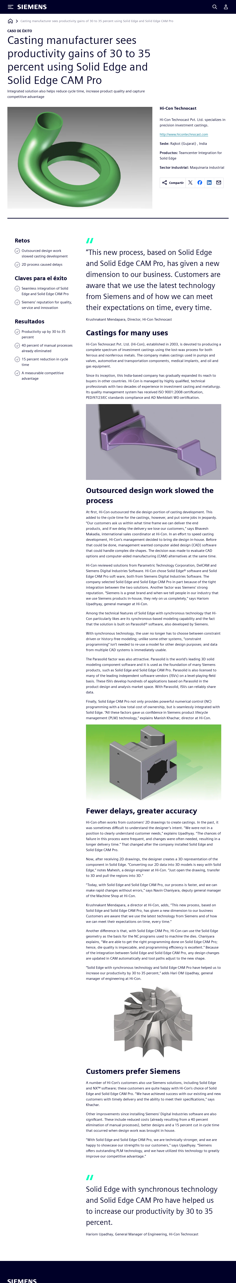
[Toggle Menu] (10, 7)
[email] (218, 183)
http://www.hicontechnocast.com (184, 134)
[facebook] (199, 183)
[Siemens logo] (32, 7)
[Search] (214, 6)
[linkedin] (209, 183)
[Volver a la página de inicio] (10, 21)
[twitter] (190, 183)
